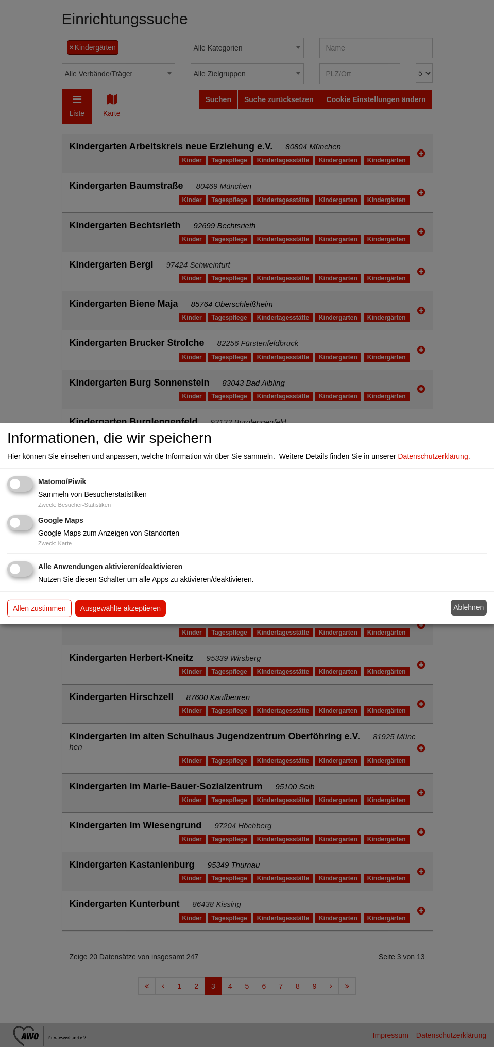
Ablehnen (468, 607)
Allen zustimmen (39, 608)
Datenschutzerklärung (433, 456)
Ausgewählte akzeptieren (120, 608)
